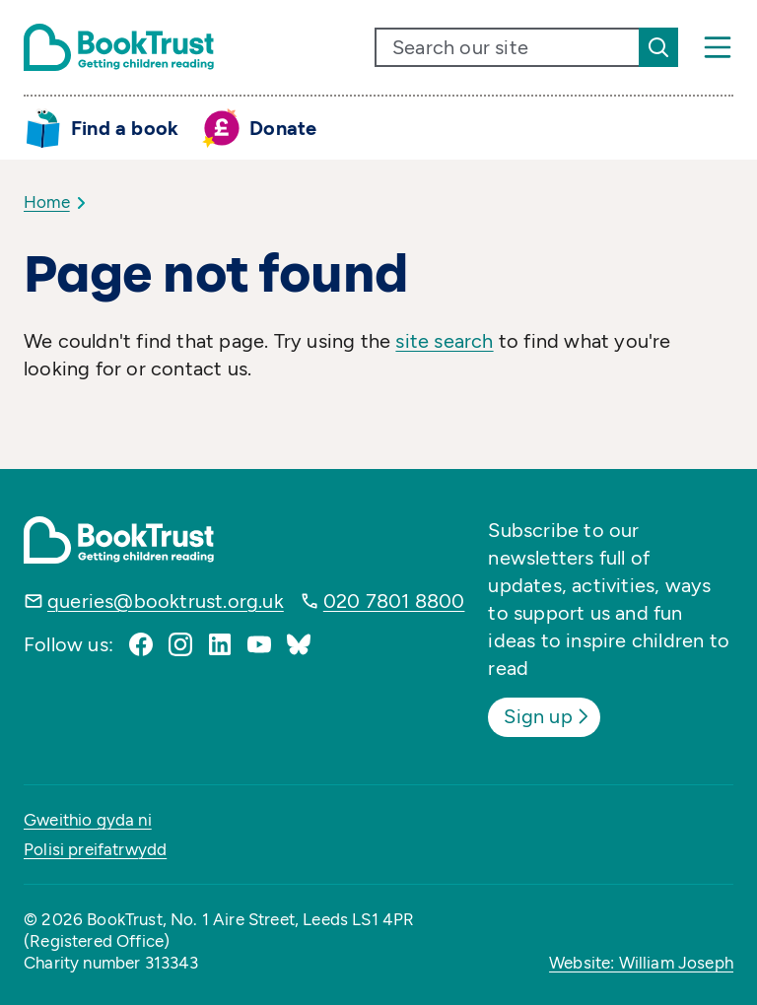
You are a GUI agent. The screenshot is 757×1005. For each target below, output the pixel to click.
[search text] (508, 47)
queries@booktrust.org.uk (165, 601)
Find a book (124, 128)
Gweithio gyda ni (88, 820)
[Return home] (119, 47)
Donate (282, 128)
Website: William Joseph (641, 962)
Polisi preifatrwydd (95, 849)
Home (47, 202)
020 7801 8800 (394, 601)
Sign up (547, 716)
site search (444, 341)
